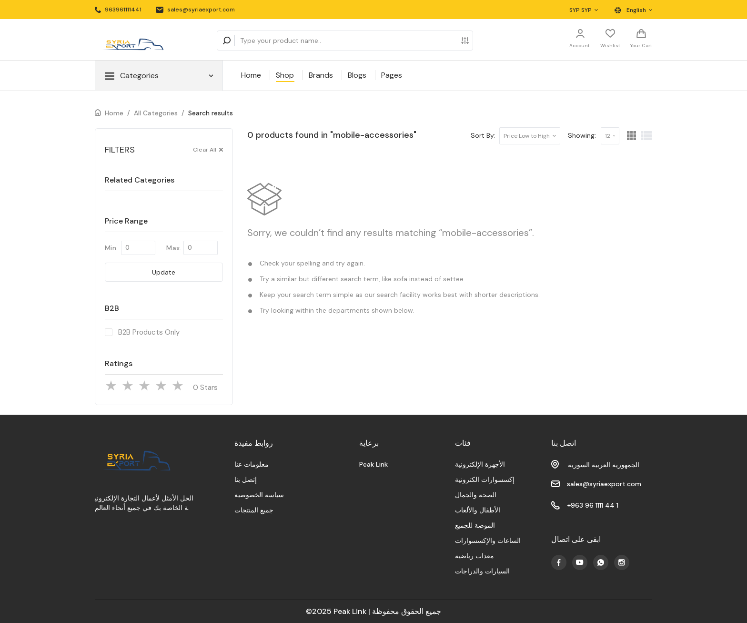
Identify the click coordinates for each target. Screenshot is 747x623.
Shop (285, 75)
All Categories (156, 113)
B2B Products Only (149, 332)
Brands (321, 75)
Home (251, 75)
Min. (111, 248)
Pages (391, 75)
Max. (173, 248)
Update (163, 272)
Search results (210, 113)
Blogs (357, 75)
